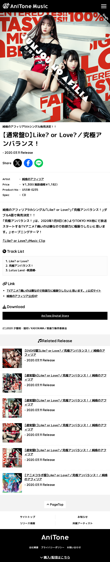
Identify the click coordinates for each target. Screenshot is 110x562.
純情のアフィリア (33, 179)
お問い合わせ (74, 547)
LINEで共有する (38, 163)
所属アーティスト (83, 523)
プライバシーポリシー (52, 547)
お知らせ (83, 517)
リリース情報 (27, 523)
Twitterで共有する (17, 163)
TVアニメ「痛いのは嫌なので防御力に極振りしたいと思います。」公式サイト (54, 291)
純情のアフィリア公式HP (22, 296)
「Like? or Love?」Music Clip (24, 241)
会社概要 (33, 547)
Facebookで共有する (28, 163)
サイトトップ (27, 517)
